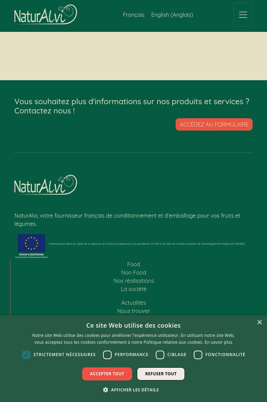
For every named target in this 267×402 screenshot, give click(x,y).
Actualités (134, 305)
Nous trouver (133, 313)
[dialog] (133, 358)
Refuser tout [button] (161, 374)
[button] (133, 390)
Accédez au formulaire (214, 124)
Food (133, 267)
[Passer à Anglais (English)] (172, 15)
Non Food (133, 275)
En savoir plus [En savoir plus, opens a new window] (218, 342)
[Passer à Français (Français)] (133, 15)
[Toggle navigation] (243, 14)
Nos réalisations (134, 283)
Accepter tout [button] (107, 374)
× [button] (259, 322)
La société (134, 292)
